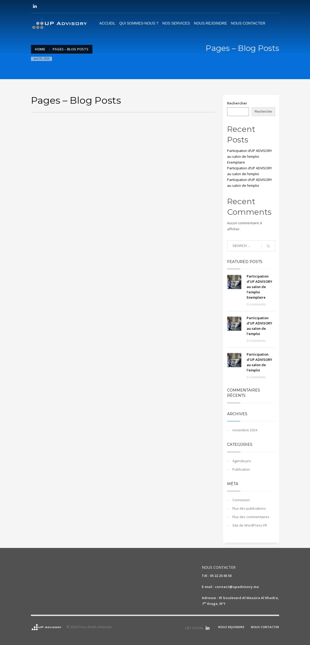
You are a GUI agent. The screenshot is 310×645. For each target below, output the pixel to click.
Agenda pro (241, 460)
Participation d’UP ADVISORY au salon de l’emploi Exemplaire (249, 156)
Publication (241, 469)
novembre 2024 (244, 430)
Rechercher (237, 103)
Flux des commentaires (250, 516)
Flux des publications (249, 508)
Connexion (241, 500)
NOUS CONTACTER (265, 627)
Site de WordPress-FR (249, 525)
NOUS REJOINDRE (231, 627)
